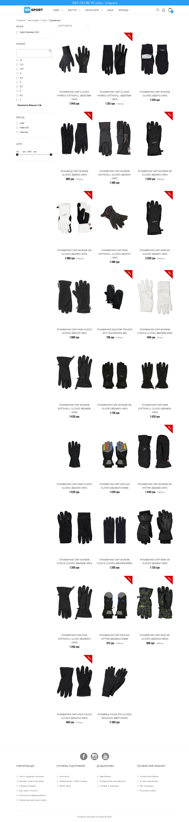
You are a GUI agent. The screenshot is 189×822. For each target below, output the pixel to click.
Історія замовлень (149, 781)
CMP (22, 123)
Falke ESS (24, 127)
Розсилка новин (148, 790)
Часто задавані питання (31, 776)
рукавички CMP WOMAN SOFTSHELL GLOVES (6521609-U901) (114, 175)
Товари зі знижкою (109, 786)
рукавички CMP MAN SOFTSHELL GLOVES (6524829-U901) (154, 409)
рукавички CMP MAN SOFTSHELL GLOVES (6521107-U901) (114, 254)
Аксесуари (33, 20)
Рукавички (55, 20)
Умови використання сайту (33, 800)
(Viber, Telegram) (106, 3)
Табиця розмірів (27, 786)
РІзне (44, 20)
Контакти (64, 776)
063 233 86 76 (83, 2)
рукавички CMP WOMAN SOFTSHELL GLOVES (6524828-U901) (74, 409)
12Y (21, 64)
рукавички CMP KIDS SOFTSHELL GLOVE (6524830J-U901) (74, 639)
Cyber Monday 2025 (29, 32)
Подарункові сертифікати (113, 781)
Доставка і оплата (28, 790)
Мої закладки (146, 786)
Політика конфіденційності (32, 795)
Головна (20, 20)
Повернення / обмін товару (73, 781)
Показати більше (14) (29, 105)
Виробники (105, 776)
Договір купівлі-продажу (31, 781)
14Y (21, 68)
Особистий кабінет (149, 776)
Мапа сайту (65, 786)
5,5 (21, 86)
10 (21, 60)
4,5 (21, 77)
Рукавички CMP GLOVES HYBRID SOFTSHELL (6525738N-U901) (74, 96)
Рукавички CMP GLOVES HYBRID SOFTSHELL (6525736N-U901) (114, 96)
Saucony (24, 132)
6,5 (21, 95)
